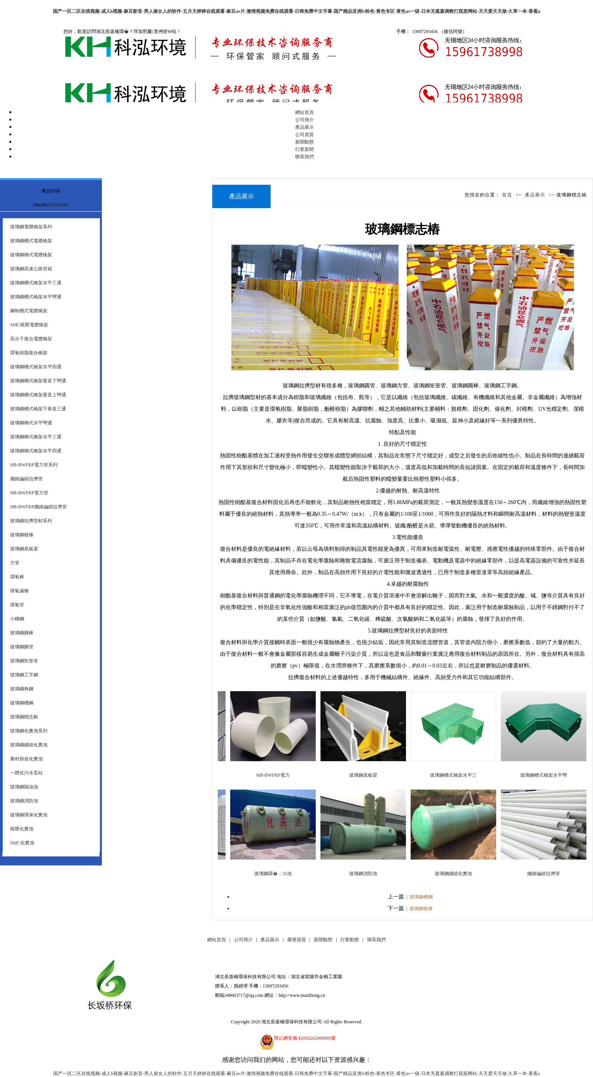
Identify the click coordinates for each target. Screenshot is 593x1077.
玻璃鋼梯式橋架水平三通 (35, 437)
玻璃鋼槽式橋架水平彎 (547, 775)
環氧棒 (17, 577)
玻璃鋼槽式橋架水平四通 (35, 367)
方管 (14, 563)
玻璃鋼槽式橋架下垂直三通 (38, 409)
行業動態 (349, 939)
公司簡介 (304, 120)
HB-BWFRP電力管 (29, 493)
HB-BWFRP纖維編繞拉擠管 (38, 507)
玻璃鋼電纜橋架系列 (31, 226)
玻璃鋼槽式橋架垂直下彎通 (38, 381)
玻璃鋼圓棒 (21, 633)
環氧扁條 (19, 591)
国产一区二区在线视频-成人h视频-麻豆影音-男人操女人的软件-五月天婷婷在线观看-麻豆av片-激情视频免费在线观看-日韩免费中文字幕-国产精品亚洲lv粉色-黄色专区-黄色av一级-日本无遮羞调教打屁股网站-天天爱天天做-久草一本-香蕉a (297, 11)
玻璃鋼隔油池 (24, 787)
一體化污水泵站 (26, 773)
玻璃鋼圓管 (21, 647)
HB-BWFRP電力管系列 (33, 465)
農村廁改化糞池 (26, 759)
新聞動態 (304, 142)
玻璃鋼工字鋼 (24, 675)
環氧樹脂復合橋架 (28, 352)
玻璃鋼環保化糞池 (28, 815)
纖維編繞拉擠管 (26, 479)
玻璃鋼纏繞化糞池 (28, 745)
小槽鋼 (17, 619)
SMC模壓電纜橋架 (29, 324)
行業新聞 (304, 149)
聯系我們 (304, 156)
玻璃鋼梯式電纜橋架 (31, 254)
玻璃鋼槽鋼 (21, 703)
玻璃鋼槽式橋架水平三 (457, 775)
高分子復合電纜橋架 (31, 338)
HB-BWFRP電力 (276, 775)
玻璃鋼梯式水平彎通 (31, 423)
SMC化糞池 (22, 843)
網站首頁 (304, 112)
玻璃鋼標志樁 (24, 717)
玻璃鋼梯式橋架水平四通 (35, 451)
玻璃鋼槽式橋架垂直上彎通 (38, 395)
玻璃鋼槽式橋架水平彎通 (35, 296)
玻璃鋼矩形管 (24, 661)
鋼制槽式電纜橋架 (28, 310)
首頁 (507, 195)
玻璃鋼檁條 (21, 535)
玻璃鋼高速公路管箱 (31, 268)
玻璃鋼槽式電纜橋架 (31, 240)
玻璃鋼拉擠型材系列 (31, 521)
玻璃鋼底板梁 (24, 549)
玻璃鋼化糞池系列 (28, 731)
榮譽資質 (296, 939)
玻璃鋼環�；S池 (276, 873)
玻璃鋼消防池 (24, 801)
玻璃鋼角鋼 (21, 689)
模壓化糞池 (21, 829)
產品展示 (304, 127)
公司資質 (304, 134)
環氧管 (17, 605)
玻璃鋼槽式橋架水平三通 (35, 282)
